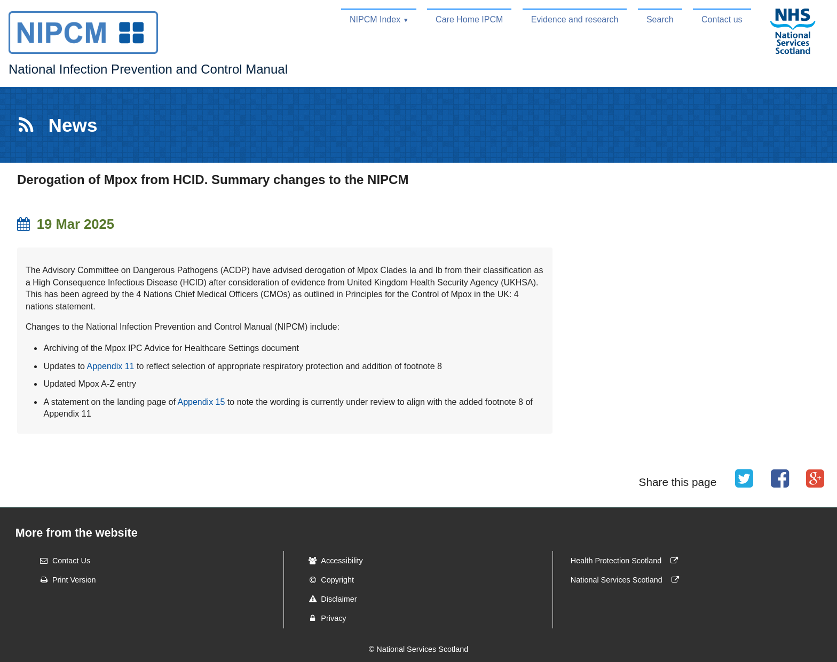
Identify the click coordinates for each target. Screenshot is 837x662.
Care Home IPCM (469, 19)
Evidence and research (575, 19)
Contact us (721, 19)
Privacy (324, 618)
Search (660, 19)
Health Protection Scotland (627, 560)
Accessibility (332, 560)
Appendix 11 (111, 366)
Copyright (328, 580)
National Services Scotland (627, 580)
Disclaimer (329, 599)
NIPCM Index (375, 19)
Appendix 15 (201, 401)
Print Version (64, 580)
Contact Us (61, 560)
